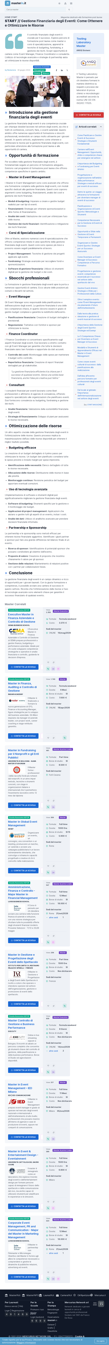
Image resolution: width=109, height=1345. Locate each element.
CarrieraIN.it (66, 1295)
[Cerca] (69, 9)
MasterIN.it (14, 1295)
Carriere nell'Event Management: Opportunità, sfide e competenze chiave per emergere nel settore (90, 153)
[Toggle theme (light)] (59, 3)
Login (7, 1310)
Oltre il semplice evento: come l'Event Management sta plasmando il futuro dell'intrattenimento (89, 303)
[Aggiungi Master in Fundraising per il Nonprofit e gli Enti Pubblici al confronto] (53, 800)
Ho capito (101, 1341)
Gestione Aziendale (42, 67)
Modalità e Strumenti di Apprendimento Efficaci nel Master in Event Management (90, 351)
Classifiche (52, 1331)
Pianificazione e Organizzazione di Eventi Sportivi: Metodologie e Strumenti (89, 210)
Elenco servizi (11, 1306)
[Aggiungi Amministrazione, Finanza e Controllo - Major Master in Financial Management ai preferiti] (48, 936)
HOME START (11, 17)
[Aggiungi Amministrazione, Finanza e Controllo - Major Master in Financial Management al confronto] (53, 936)
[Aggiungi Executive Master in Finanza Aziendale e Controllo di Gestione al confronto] (53, 662)
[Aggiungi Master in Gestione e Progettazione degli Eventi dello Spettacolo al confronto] (53, 1006)
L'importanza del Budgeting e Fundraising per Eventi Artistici (90, 166)
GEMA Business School (19, 625)
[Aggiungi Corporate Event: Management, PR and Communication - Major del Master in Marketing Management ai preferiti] (48, 1272)
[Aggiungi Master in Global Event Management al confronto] (53, 866)
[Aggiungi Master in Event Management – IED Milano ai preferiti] (48, 1132)
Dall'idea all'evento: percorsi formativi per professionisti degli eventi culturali (89, 380)
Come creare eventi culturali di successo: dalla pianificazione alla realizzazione (89, 366)
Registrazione (18, 1310)
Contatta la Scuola (23, 667)
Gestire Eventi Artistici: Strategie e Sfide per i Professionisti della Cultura (89, 291)
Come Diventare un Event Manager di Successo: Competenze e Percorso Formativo (89, 261)
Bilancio (46, 73)
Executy (12, 1031)
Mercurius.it (100, 1295)
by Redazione (10, 70)
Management (39, 70)
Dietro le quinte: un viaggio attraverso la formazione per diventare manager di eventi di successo (90, 196)
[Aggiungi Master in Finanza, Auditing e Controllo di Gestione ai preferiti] (48, 738)
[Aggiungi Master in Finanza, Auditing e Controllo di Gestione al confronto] (53, 738)
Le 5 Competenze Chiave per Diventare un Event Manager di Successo (89, 339)
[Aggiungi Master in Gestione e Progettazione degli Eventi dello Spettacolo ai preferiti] (48, 1006)
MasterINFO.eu (33, 1295)
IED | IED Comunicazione (19, 1095)
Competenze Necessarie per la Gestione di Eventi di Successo (90, 223)
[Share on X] (67, 70)
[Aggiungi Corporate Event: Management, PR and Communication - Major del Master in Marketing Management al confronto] (53, 1272)
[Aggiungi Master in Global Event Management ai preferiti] (48, 866)
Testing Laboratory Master (84, 42)
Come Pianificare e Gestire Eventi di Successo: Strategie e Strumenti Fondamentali (90, 139)
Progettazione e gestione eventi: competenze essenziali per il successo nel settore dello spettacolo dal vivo (89, 277)
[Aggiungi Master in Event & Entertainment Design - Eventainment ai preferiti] (48, 1201)
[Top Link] (71, 3)
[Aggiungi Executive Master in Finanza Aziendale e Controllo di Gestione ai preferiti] (48, 662)
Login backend (37, 1317)
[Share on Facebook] (56, 70)
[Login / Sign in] (65, 3)
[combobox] (36, 9)
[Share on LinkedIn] (62, 70)
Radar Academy (15, 694)
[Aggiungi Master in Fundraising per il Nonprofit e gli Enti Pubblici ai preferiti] (48, 800)
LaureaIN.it (48, 1295)
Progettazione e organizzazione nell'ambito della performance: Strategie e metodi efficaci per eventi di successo (90, 180)
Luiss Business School (18, 902)
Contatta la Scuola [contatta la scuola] (88, 115)
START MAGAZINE (94, 405)
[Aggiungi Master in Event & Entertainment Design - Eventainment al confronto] (53, 1201)
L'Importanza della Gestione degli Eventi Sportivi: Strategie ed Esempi (90, 328)
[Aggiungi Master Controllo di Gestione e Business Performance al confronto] (53, 1065)
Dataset (51, 1324)
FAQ (21, 1306)
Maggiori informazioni (26, 1342)
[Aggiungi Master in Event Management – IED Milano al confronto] (53, 1132)
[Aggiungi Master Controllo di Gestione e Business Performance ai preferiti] (48, 1065)
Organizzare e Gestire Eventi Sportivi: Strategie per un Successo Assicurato (89, 247)
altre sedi (53, 917)
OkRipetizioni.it (85, 1295)
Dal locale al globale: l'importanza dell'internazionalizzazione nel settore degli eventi (89, 394)
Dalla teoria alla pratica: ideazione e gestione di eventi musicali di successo (90, 316)
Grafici (50, 1328)
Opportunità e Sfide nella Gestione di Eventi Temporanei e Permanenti (89, 234)
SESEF (11, 829)
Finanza (37, 73)
